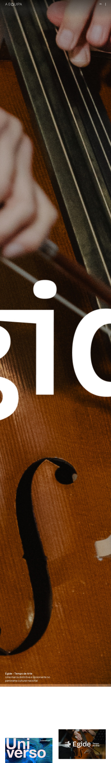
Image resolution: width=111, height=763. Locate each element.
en (100, 4)
